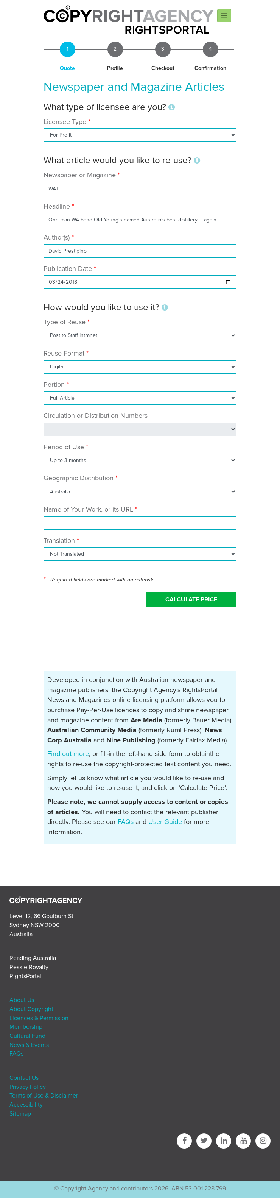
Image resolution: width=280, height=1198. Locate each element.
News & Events (29, 1045)
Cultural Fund (27, 1036)
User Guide (165, 822)
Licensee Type (66, 121)
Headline (57, 206)
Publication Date (68, 268)
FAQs (126, 822)
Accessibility (26, 1104)
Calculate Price (191, 599)
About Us (21, 1000)
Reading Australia (32, 958)
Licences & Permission (38, 1018)
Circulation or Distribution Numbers (96, 415)
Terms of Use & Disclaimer (43, 1095)
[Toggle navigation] (224, 15)
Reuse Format (64, 353)
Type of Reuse (65, 322)
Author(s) (57, 237)
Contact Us (24, 1078)
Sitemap (20, 1114)
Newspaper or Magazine (80, 175)
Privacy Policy (27, 1087)
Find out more (68, 754)
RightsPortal (25, 976)
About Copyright (31, 1009)
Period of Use (64, 447)
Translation (59, 540)
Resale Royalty (28, 967)
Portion (54, 384)
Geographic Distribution (79, 478)
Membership (25, 1027)
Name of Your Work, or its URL (88, 509)
